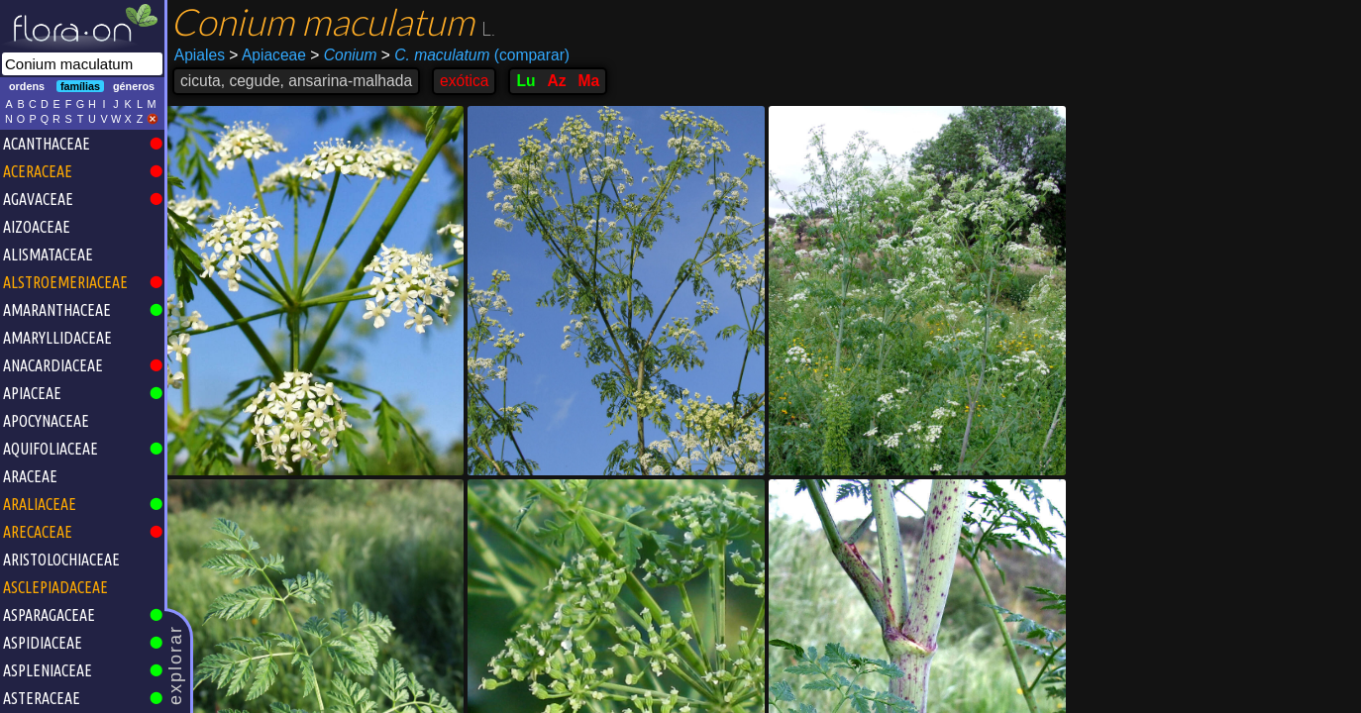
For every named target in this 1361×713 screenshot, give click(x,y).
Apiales (199, 55)
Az (557, 80)
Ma (589, 80)
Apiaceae (267, 55)
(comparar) (475, 55)
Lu (525, 80)
